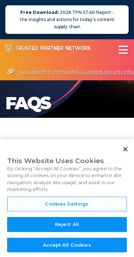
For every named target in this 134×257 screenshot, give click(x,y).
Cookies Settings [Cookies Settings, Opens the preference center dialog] (67, 208)
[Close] (125, 154)
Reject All (67, 229)
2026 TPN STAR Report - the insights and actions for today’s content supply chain (67, 19)
